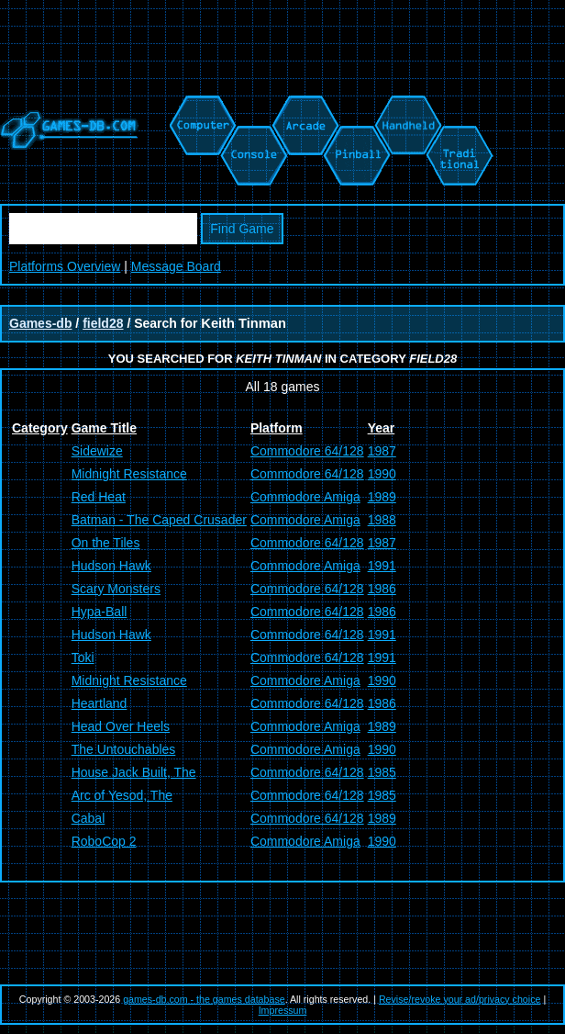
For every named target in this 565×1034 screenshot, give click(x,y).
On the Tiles (106, 542)
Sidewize (97, 451)
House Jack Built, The (134, 772)
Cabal (88, 818)
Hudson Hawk (111, 565)
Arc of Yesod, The (122, 795)
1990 (382, 473)
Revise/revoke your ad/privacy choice (460, 999)
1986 (382, 588)
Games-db (40, 323)
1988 (382, 519)
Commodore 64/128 (307, 451)
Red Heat (99, 496)
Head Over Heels (121, 726)
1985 (382, 772)
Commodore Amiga (305, 496)
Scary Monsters (116, 588)
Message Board (176, 266)
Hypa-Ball (99, 611)
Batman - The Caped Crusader (159, 519)
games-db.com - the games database (204, 999)
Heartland (99, 703)
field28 (103, 323)
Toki (83, 657)
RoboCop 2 (104, 841)
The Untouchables (124, 749)
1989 (382, 496)
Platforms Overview (64, 266)
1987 (382, 451)
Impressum (283, 1010)
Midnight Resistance (129, 473)
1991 (382, 565)
